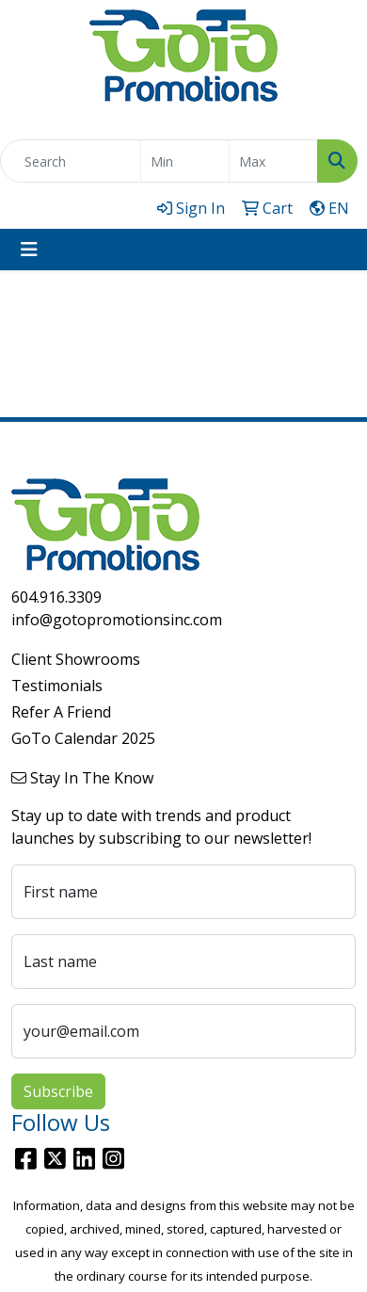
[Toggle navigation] (29, 249)
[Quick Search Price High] (273, 161)
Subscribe (58, 1091)
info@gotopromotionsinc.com (116, 619)
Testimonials (57, 685)
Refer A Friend (61, 712)
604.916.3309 (56, 597)
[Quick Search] (70, 161)
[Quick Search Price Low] (185, 161)
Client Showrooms (75, 659)
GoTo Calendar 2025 (83, 738)
